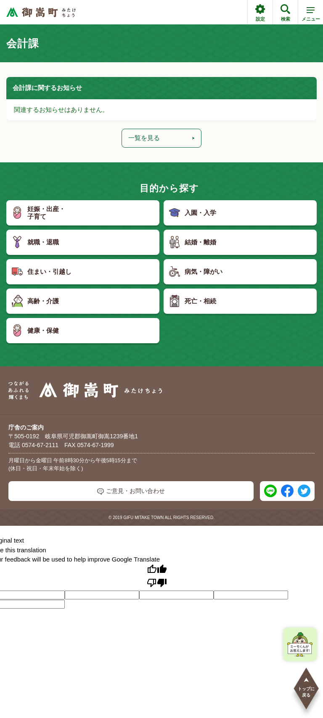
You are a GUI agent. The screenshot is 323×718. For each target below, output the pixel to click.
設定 (260, 12)
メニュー (311, 15)
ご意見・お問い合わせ (131, 491)
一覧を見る (161, 137)
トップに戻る (306, 687)
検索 (285, 12)
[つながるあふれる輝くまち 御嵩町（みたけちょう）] (41, 12)
